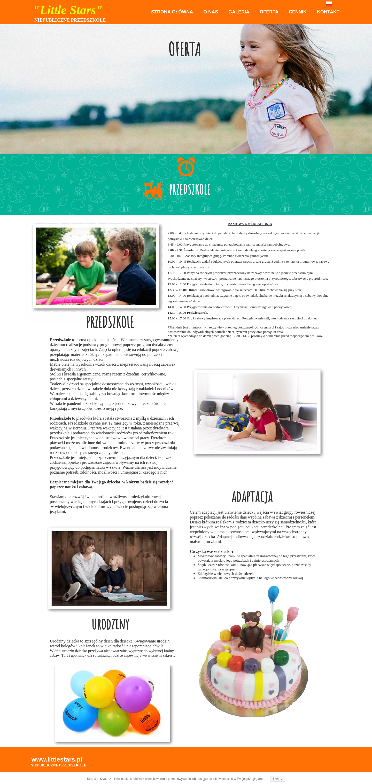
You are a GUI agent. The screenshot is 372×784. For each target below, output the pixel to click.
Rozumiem (277, 779)
